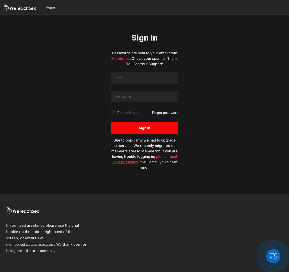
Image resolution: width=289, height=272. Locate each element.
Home (50, 7)
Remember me (125, 112)
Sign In (144, 128)
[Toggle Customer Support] (273, 256)
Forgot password (165, 113)
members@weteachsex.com (30, 244)
